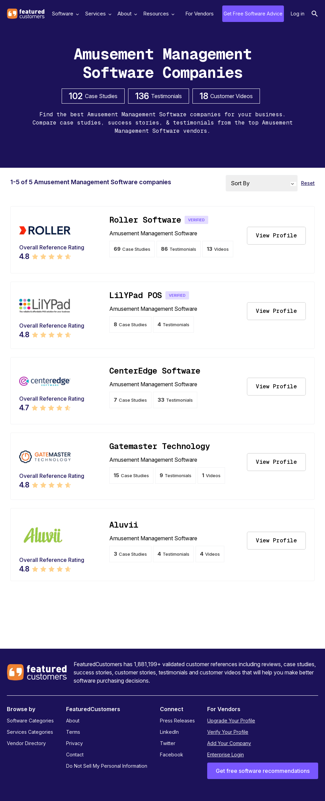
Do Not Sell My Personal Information (106, 766)
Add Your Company (229, 743)
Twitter (167, 743)
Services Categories (30, 732)
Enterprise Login (225, 754)
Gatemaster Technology (159, 446)
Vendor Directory (26, 743)
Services (97, 13)
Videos (218, 249)
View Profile (276, 235)
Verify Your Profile (227, 732)
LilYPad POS (135, 295)
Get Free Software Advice (253, 13)
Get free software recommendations (263, 770)
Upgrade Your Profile (231, 720)
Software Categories (30, 720)
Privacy (74, 743)
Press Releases (177, 720)
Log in (297, 13)
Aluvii (123, 524)
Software (64, 13)
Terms (73, 732)
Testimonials (178, 249)
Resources (158, 13)
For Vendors (199, 13)
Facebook (171, 754)
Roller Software (145, 219)
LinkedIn (169, 732)
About (126, 13)
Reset (308, 183)
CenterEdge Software (154, 370)
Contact (75, 754)
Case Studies (132, 249)
